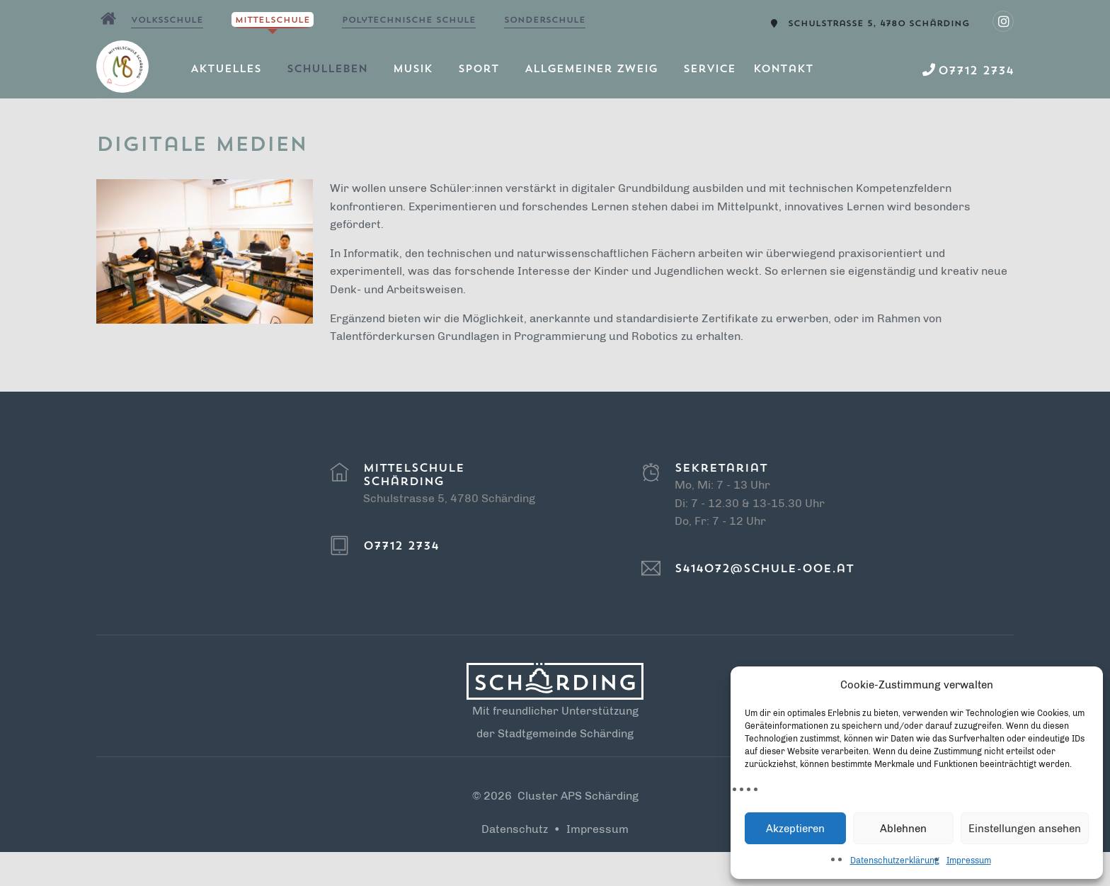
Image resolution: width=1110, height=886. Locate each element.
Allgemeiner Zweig (591, 69)
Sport (478, 69)
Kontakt (783, 69)
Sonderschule (544, 20)
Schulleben (327, 69)
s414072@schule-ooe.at (764, 569)
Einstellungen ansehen (1024, 828)
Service (709, 69)
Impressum (968, 860)
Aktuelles (225, 69)
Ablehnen (903, 828)
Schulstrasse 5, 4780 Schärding (879, 24)
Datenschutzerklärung (894, 860)
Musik (413, 69)
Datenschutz (514, 829)
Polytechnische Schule (409, 20)
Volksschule (167, 20)
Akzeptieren (795, 828)
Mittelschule (272, 20)
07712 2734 (401, 546)
